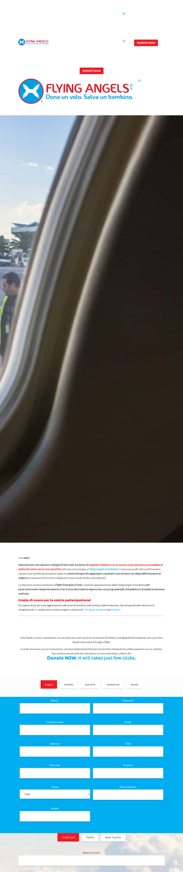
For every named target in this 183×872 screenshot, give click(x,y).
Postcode (54, 765)
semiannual (113, 684)
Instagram (101, 609)
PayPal (90, 837)
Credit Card (68, 837)
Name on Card (91, 852)
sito (36, 609)
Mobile (55, 808)
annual (134, 684)
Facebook (90, 609)
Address (54, 743)
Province (128, 765)
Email (128, 722)
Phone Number (128, 786)
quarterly (90, 684)
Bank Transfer (113, 837)
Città (128, 743)
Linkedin (115, 609)
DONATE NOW (146, 43)
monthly (68, 684)
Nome (55, 700)
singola (49, 684)
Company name (54, 722)
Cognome (128, 700)
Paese (54, 786)
